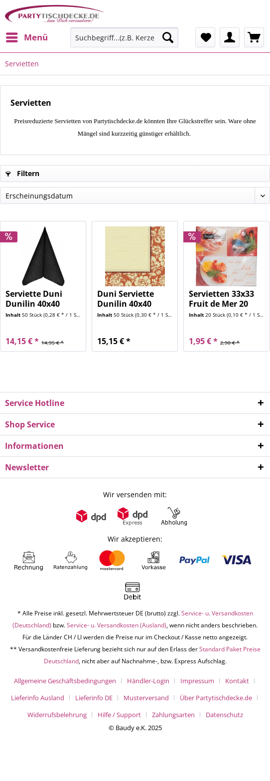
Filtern (22, 173)
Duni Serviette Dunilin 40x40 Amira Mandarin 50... (130, 299)
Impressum (197, 680)
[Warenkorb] (254, 37)
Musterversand (146, 697)
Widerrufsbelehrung (57, 714)
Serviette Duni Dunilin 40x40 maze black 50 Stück (33, 299)
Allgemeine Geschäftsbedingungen (65, 680)
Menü (27, 36)
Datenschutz (224, 714)
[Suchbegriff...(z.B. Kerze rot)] (124, 37)
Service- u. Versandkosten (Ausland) (116, 625)
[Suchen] (167, 37)
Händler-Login (148, 680)
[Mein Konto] (230, 37)
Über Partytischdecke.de (216, 697)
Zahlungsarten (173, 714)
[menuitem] (26, 37)
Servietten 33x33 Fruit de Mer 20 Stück (221, 299)
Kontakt (237, 680)
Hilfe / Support (119, 714)
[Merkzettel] (205, 37)
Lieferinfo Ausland (37, 697)
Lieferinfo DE (94, 697)
